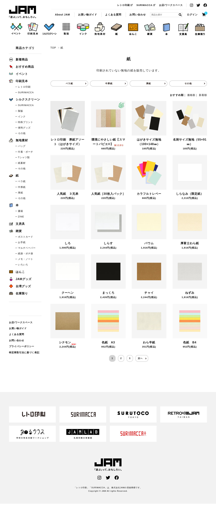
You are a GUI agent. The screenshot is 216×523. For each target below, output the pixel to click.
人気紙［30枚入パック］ (108, 193)
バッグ (22, 146)
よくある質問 (113, 14)
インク (22, 116)
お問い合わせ (137, 14)
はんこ (17, 271)
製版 (20, 111)
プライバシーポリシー (21, 346)
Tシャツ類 (24, 157)
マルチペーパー (27, 248)
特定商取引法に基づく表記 (24, 352)
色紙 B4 (189, 342)
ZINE (21, 216)
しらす (108, 243)
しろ (68, 243)
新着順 (203, 95)
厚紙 (148, 83)
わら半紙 (149, 342)
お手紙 (22, 242)
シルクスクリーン (24, 99)
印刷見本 (18, 81)
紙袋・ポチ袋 (25, 253)
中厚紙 (108, 83)
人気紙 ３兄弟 (67, 193)
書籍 (20, 211)
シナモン (67, 342)
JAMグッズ (20, 279)
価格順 (191, 95)
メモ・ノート (25, 259)
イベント (18, 73)
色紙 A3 (108, 342)
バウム (149, 243)
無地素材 (18, 140)
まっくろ (108, 292)
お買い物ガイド (87, 14)
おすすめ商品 (21, 66)
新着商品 (18, 59)
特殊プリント (25, 122)
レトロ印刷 (125, 5)
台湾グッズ (20, 286)
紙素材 (22, 163)
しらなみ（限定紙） (190, 193)
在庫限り (18, 293)
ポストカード (25, 236)
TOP (53, 47)
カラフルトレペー (149, 193)
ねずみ (189, 292)
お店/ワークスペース (171, 5)
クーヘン (68, 292)
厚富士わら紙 (190, 243)
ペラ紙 (69, 83)
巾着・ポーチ (25, 151)
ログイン (192, 14)
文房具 (17, 223)
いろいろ (23, 264)
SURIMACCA (146, 5)
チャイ (149, 292)
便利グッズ (24, 127)
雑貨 (15, 231)
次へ (140, 358)
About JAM (62, 14)
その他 (188, 83)
